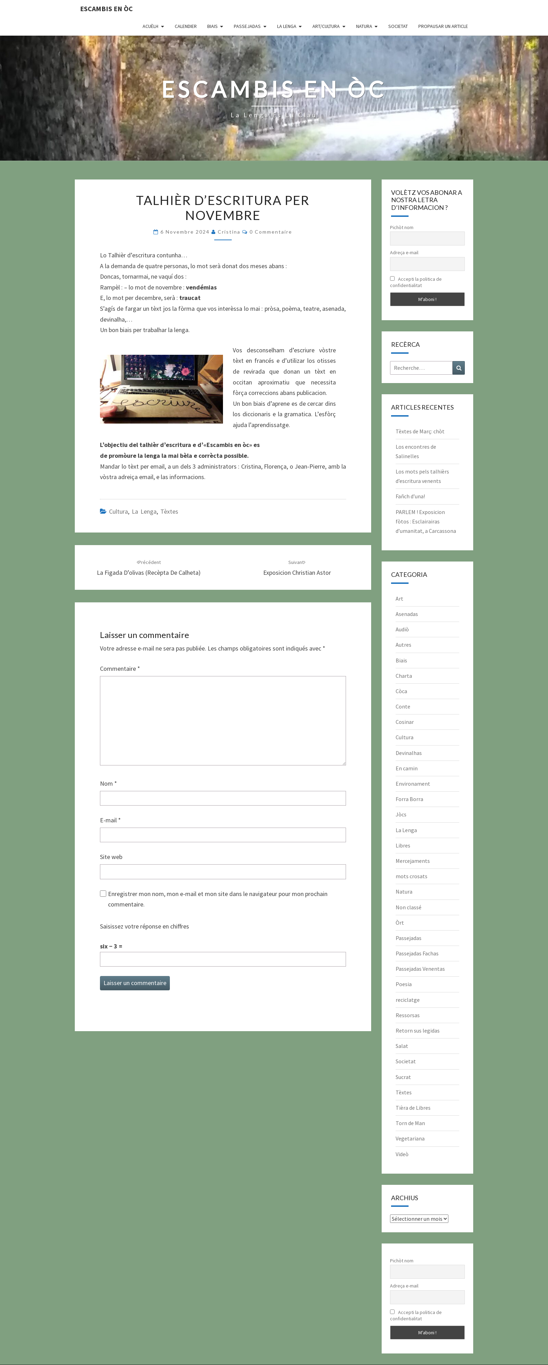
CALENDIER (186, 26)
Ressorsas (408, 1015)
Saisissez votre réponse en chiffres (144, 926)
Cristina (229, 232)
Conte (403, 706)
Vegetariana (410, 1138)
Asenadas (407, 613)
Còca (401, 691)
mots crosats (411, 876)
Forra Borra (409, 798)
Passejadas (247, 26)
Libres (403, 845)
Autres (403, 644)
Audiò (402, 629)
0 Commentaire (271, 232)
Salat (402, 1045)
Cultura (118, 511)
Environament (413, 783)
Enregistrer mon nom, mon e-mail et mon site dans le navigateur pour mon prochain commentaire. (217, 899)
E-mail (110, 820)
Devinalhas (409, 752)
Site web (111, 857)
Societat (398, 26)
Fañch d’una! (410, 496)
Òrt (400, 922)
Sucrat (403, 1076)
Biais (212, 26)
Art (399, 598)
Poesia (404, 984)
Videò (402, 1154)
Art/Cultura (326, 26)
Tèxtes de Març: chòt (420, 431)
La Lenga (286, 26)
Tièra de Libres (413, 1107)
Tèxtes (169, 511)
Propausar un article (443, 26)
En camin (407, 768)
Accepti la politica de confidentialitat (416, 282)
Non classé (408, 907)
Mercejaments (413, 860)
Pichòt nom (401, 227)
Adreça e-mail (404, 252)
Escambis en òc (106, 8)
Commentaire (120, 669)
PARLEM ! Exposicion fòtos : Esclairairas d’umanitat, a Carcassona (426, 521)
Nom (108, 783)
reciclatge (408, 999)
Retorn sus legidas (418, 1030)
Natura (364, 26)
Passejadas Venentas (420, 968)
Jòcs (401, 814)
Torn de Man (410, 1123)
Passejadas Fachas (417, 953)
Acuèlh (150, 26)
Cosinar (405, 721)
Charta (404, 675)
